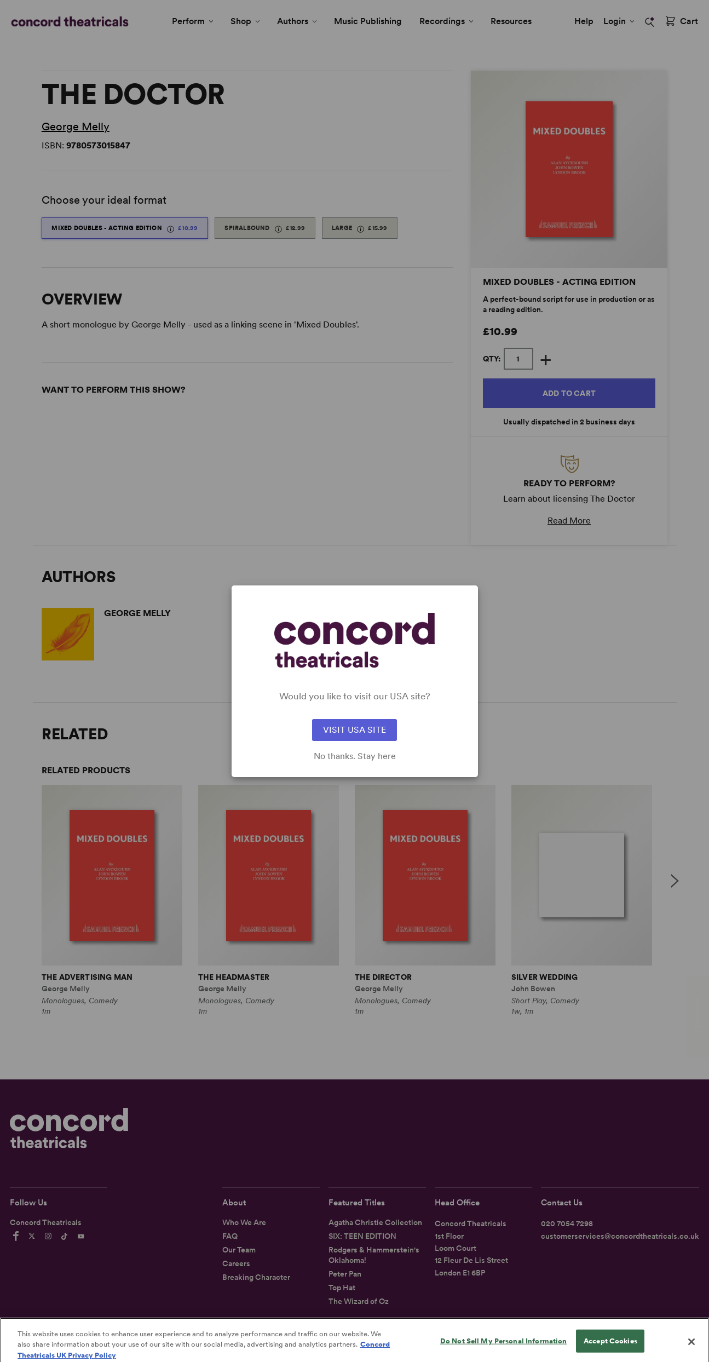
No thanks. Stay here (355, 756)
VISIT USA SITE (354, 730)
